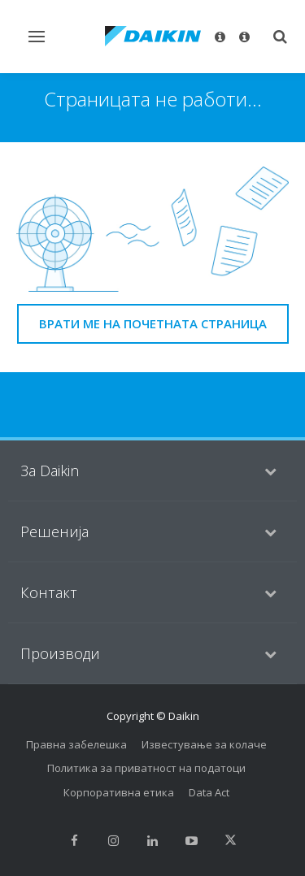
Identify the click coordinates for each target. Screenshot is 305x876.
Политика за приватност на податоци (146, 768)
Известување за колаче (204, 744)
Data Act (209, 792)
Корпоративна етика (118, 792)
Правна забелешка (76, 744)
